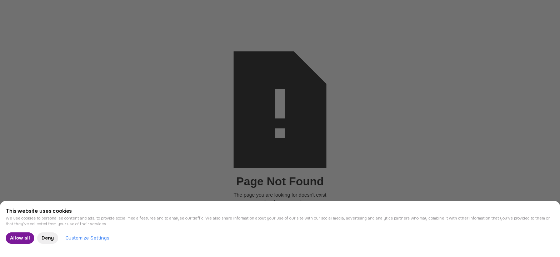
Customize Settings (87, 238)
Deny (47, 238)
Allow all (20, 238)
